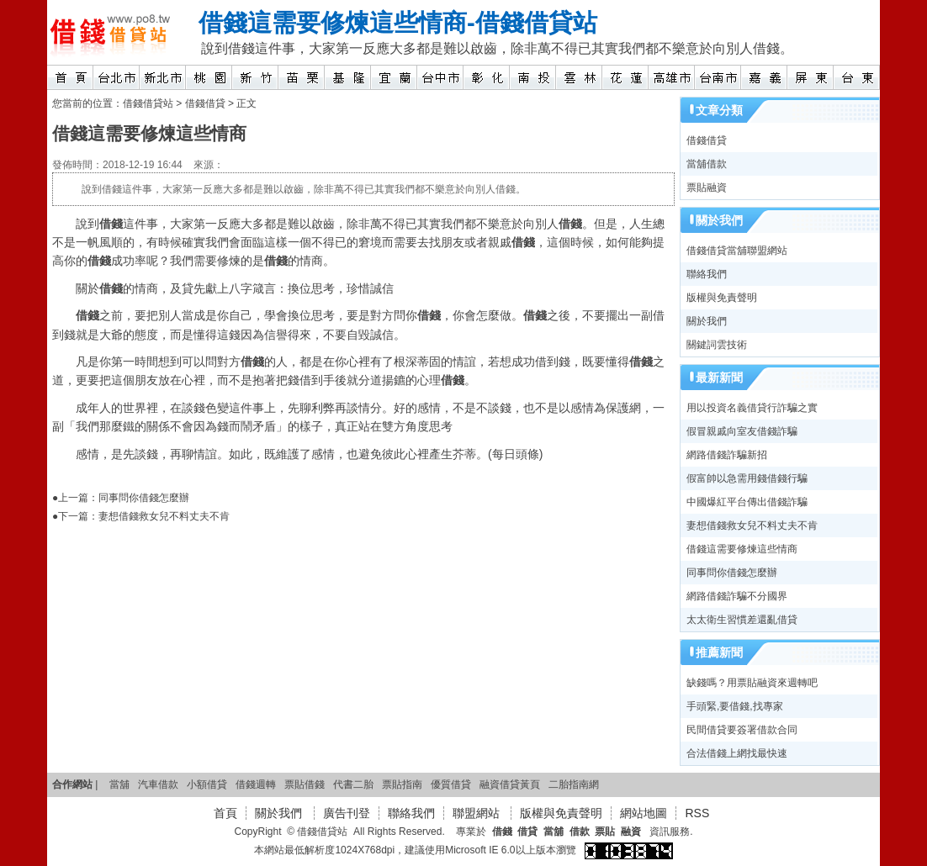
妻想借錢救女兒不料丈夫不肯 (164, 516)
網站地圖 (643, 813)
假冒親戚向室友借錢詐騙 (741, 431)
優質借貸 (451, 784)
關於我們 (706, 321)
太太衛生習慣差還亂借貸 (741, 620)
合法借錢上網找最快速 (736, 753)
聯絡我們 (706, 274)
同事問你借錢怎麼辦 (143, 498)
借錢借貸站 (536, 22)
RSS (697, 813)
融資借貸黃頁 (509, 784)
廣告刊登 (346, 813)
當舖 (119, 784)
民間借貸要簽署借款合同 (741, 730)
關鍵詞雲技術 (716, 345)
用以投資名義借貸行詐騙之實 (752, 408)
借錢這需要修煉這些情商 (333, 22)
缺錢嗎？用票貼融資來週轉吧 (752, 683)
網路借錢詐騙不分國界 (736, 596)
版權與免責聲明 (721, 298)
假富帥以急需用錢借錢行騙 (747, 478)
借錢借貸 (205, 103)
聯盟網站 (478, 813)
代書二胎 (353, 784)
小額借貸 (207, 784)
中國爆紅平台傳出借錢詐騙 (747, 502)
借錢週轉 (256, 784)
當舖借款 (706, 164)
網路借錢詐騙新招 (726, 455)
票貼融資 (706, 187)
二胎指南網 (573, 784)
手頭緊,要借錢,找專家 (734, 706)
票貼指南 (402, 784)
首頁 (225, 813)
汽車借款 (158, 784)
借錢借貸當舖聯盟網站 (736, 250)
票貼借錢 (304, 784)
